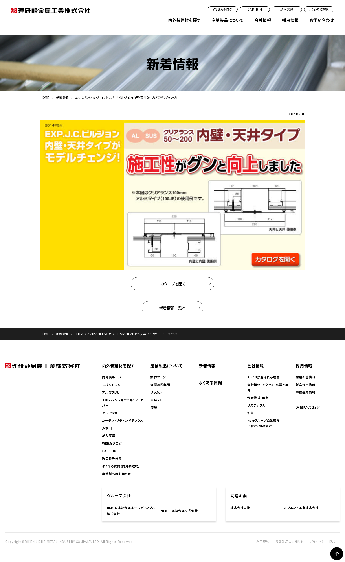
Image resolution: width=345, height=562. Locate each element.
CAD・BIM (255, 9)
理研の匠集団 (160, 385)
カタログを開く (172, 284)
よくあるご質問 (319, 9)
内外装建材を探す (184, 20)
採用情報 (290, 20)
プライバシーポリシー (325, 541)
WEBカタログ (223, 9)
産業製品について (227, 20)
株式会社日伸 (240, 508)
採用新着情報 (305, 377)
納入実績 (286, 9)
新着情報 (62, 97)
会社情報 (263, 20)
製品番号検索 (112, 459)
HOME (44, 97)
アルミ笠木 (110, 413)
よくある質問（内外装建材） (121, 466)
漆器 (153, 407)
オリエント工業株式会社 (301, 508)
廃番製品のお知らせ (116, 474)
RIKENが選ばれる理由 (263, 377)
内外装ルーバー (113, 377)
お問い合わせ (322, 20)
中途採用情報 (305, 392)
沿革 (250, 413)
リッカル (156, 392)
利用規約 (262, 541)
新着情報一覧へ (172, 308)
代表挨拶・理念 (258, 398)
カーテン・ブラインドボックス (122, 420)
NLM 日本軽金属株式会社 (179, 511)
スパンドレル (111, 385)
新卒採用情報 (305, 385)
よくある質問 (210, 383)
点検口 (107, 428)
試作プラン (158, 377)
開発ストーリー (161, 400)
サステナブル (256, 405)
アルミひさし (111, 392)
